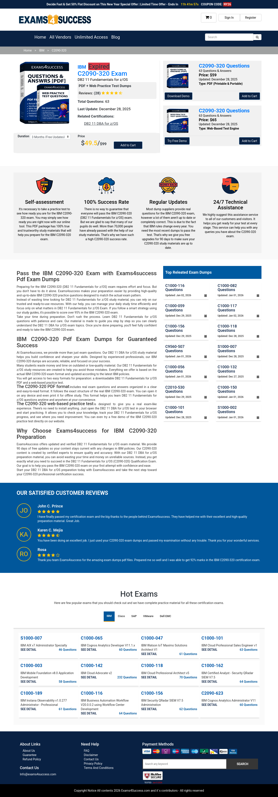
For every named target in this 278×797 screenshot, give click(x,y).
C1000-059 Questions (174, 307)
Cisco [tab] (121, 616)
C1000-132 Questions (227, 369)
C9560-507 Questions (174, 348)
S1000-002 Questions (227, 409)
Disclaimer (91, 755)
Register (250, 17)
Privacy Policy (93, 763)
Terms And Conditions (99, 768)
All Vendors (60, 37)
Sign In (229, 17)
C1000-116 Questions (174, 287)
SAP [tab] (134, 616)
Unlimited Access (91, 37)
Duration (23, 136)
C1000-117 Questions (227, 307)
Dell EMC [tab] (165, 616)
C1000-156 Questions (174, 328)
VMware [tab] (148, 616)
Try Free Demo (177, 141)
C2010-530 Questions (174, 389)
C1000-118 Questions (227, 328)
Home (40, 37)
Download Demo (178, 96)
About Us (29, 750)
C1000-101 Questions (174, 409)
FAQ (86, 750)
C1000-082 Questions (227, 287)
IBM (41, 50)
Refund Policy (32, 759)
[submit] (257, 37)
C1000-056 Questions (174, 369)
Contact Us (91, 759)
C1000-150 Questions (227, 389)
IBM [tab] (109, 615)
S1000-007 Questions (227, 348)
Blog (115, 37)
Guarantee (29, 755)
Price (81, 136)
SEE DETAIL (28, 649)
